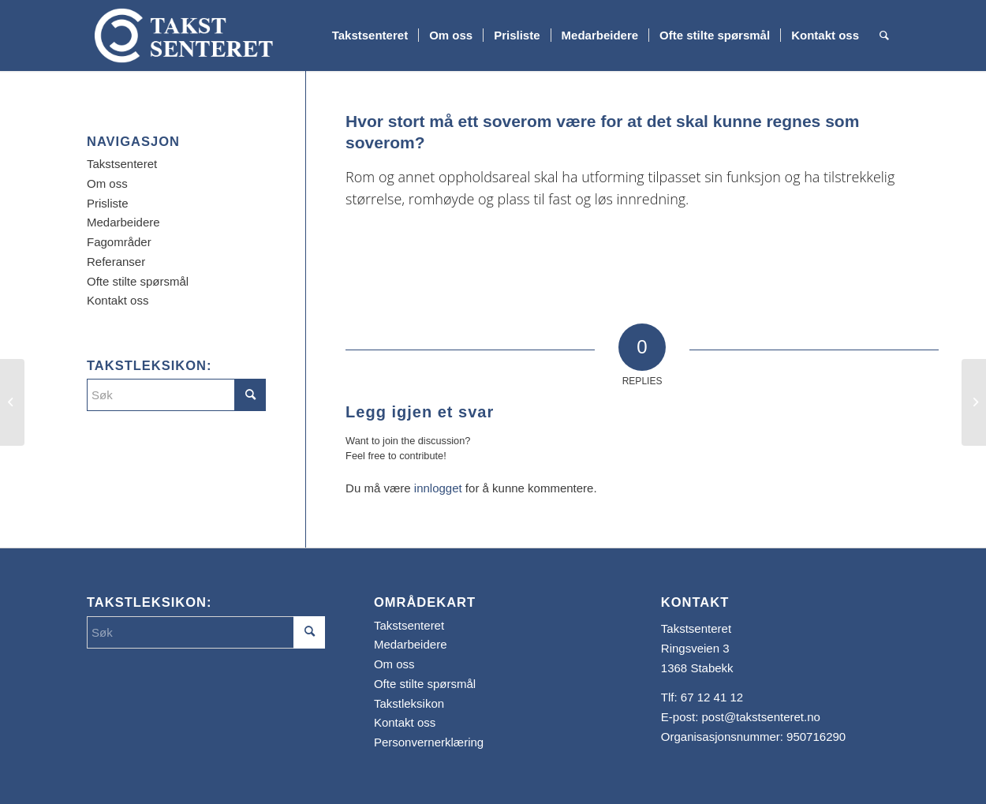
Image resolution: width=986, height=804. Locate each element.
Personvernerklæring (429, 742)
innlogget (438, 488)
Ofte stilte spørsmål (138, 281)
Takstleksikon (409, 703)
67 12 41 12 (712, 697)
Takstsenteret (122, 163)
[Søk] (884, 35)
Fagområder (119, 242)
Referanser (116, 261)
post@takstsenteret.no (761, 717)
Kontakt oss (117, 300)
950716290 (816, 736)
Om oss (107, 183)
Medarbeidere (123, 222)
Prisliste (108, 203)
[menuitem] (370, 35)
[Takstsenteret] (184, 35)
